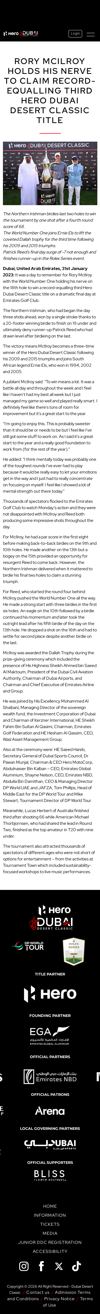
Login (75, 33)
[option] (50, 1077)
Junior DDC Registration (50, 1242)
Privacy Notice (59, 1299)
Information (50, 1215)
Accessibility (50, 1251)
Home (50, 1206)
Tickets (50, 1224)
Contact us (38, 1292)
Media (50, 1233)
